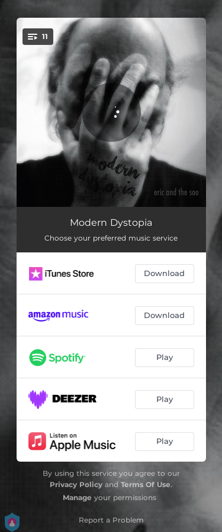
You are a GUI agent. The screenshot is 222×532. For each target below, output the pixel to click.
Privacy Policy (76, 484)
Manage (77, 497)
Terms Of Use (145, 484)
